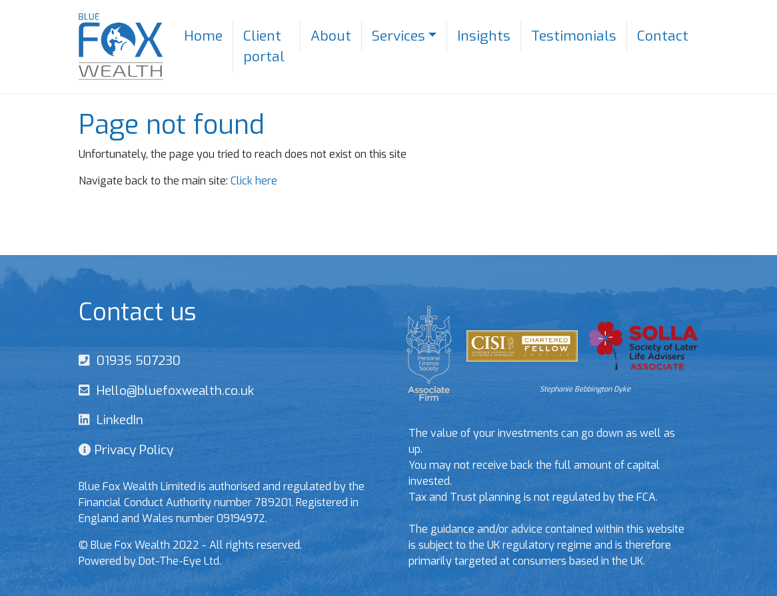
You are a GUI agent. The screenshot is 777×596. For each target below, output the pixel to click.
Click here (254, 181)
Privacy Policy (132, 450)
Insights (483, 36)
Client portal (264, 47)
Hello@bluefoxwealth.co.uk (172, 390)
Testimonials (573, 36)
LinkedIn (116, 420)
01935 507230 (135, 360)
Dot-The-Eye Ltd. (180, 561)
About (331, 36)
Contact (662, 36)
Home (203, 36)
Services (398, 36)
